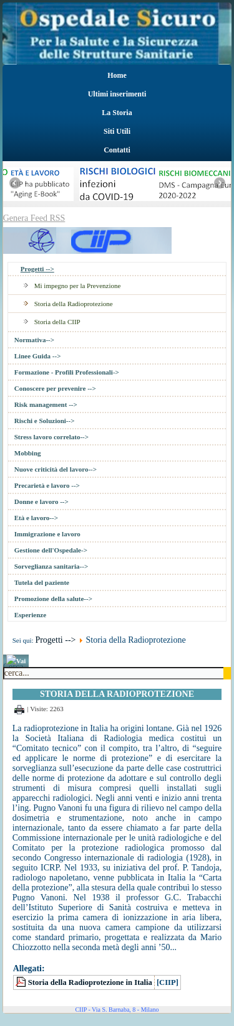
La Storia (117, 112)
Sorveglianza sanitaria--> (51, 566)
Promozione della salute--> (53, 598)
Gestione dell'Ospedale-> (50, 550)
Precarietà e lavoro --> (47, 485)
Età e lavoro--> (36, 517)
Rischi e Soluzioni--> (44, 420)
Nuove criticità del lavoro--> (55, 469)
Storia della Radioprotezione (73, 303)
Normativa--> (34, 339)
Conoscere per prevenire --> (55, 388)
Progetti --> (37, 269)
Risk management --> (45, 404)
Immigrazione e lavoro (47, 534)
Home (117, 75)
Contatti (117, 150)
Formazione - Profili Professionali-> (66, 372)
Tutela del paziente (41, 582)
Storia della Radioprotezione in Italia (90, 982)
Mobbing (27, 453)
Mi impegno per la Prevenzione (77, 285)
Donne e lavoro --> (41, 501)
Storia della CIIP (57, 321)
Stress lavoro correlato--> (51, 437)
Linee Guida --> (37, 356)
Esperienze (30, 614)
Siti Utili (117, 131)
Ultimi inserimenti (117, 94)
